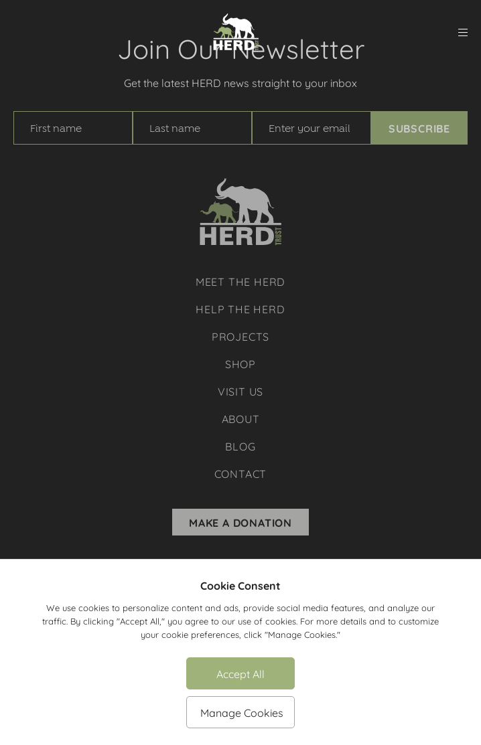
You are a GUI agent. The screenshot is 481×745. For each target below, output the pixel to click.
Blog (240, 445)
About (241, 418)
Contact (240, 473)
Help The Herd (240, 308)
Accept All (240, 673)
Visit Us (240, 391)
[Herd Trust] (236, 32)
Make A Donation (240, 522)
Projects (240, 336)
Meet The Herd (240, 281)
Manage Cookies (241, 712)
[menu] (463, 32)
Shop (240, 363)
